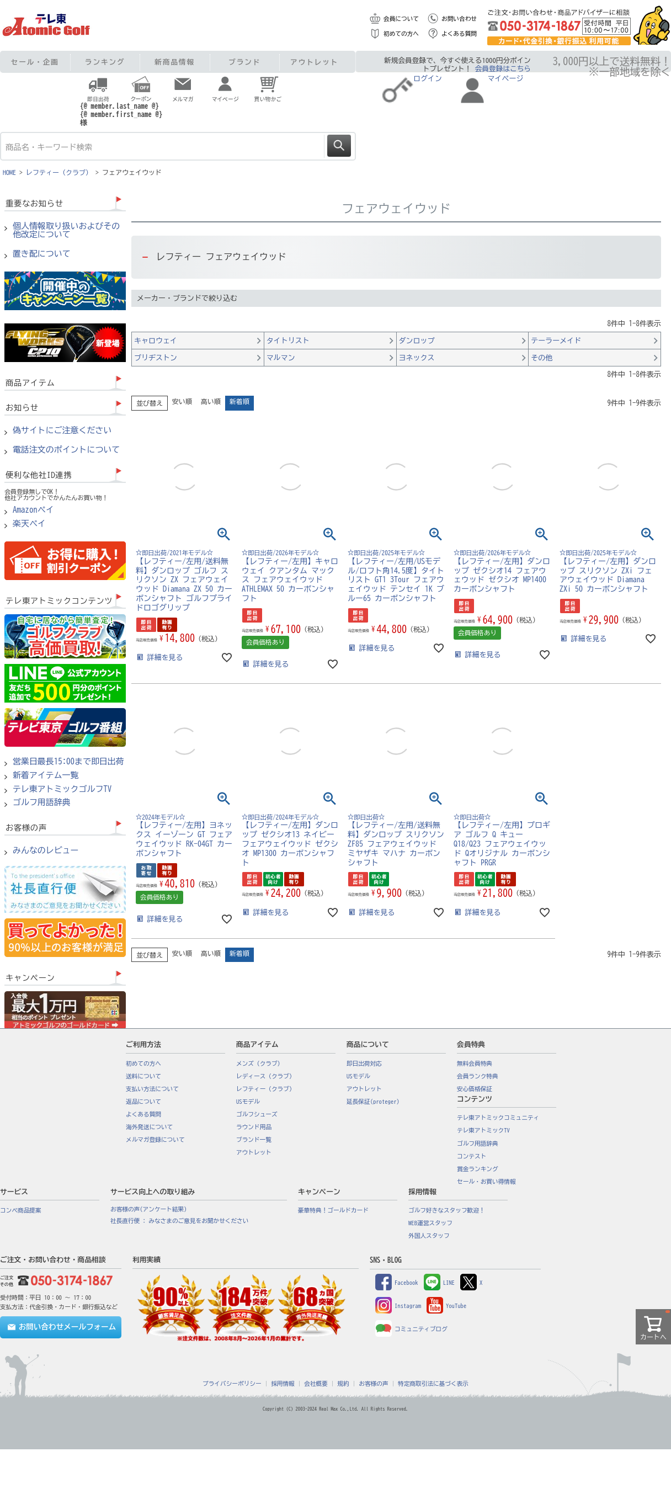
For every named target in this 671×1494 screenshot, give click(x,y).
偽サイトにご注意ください (62, 430)
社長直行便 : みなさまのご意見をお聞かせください (179, 1221)
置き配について (42, 254)
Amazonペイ (33, 510)
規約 (343, 1383)
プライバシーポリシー (232, 1383)
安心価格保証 (474, 1089)
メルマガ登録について (155, 1139)
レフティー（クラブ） (59, 172)
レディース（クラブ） (265, 1076)
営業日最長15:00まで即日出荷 (68, 761)
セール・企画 (35, 62)
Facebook (396, 1282)
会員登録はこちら (503, 68)
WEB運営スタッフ (430, 1223)
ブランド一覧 (253, 1139)
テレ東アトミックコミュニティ (498, 1117)
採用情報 (283, 1383)
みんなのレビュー (46, 850)
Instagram (398, 1306)
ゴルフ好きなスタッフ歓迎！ (446, 1210)
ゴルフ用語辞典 (42, 802)
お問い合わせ (459, 19)
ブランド (244, 62)
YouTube (446, 1306)
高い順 (211, 401)
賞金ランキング (477, 1169)
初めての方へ (401, 33)
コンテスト (471, 1156)
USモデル (248, 1101)
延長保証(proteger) (373, 1101)
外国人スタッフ (429, 1235)
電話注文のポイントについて (66, 450)
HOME (9, 172)
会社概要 (316, 1383)
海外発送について (149, 1127)
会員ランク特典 (477, 1076)
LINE (439, 1282)
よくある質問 (459, 33)
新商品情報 (175, 62)
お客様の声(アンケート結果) (148, 1209)
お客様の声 (373, 1383)
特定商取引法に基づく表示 (433, 1383)
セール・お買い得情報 (486, 1181)
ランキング (105, 62)
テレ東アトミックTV (483, 1130)
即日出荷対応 (364, 1063)
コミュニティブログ (411, 1329)
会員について (401, 19)
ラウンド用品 (253, 1127)
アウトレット (314, 62)
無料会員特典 (474, 1063)
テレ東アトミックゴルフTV (62, 789)
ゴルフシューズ (257, 1114)
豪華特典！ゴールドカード (333, 1210)
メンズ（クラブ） (259, 1063)
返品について (143, 1101)
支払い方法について (152, 1089)
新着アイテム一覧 (46, 775)
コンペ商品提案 (20, 1210)
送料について (143, 1076)
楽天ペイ (29, 524)
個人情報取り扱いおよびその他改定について (66, 230)
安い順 (182, 401)
